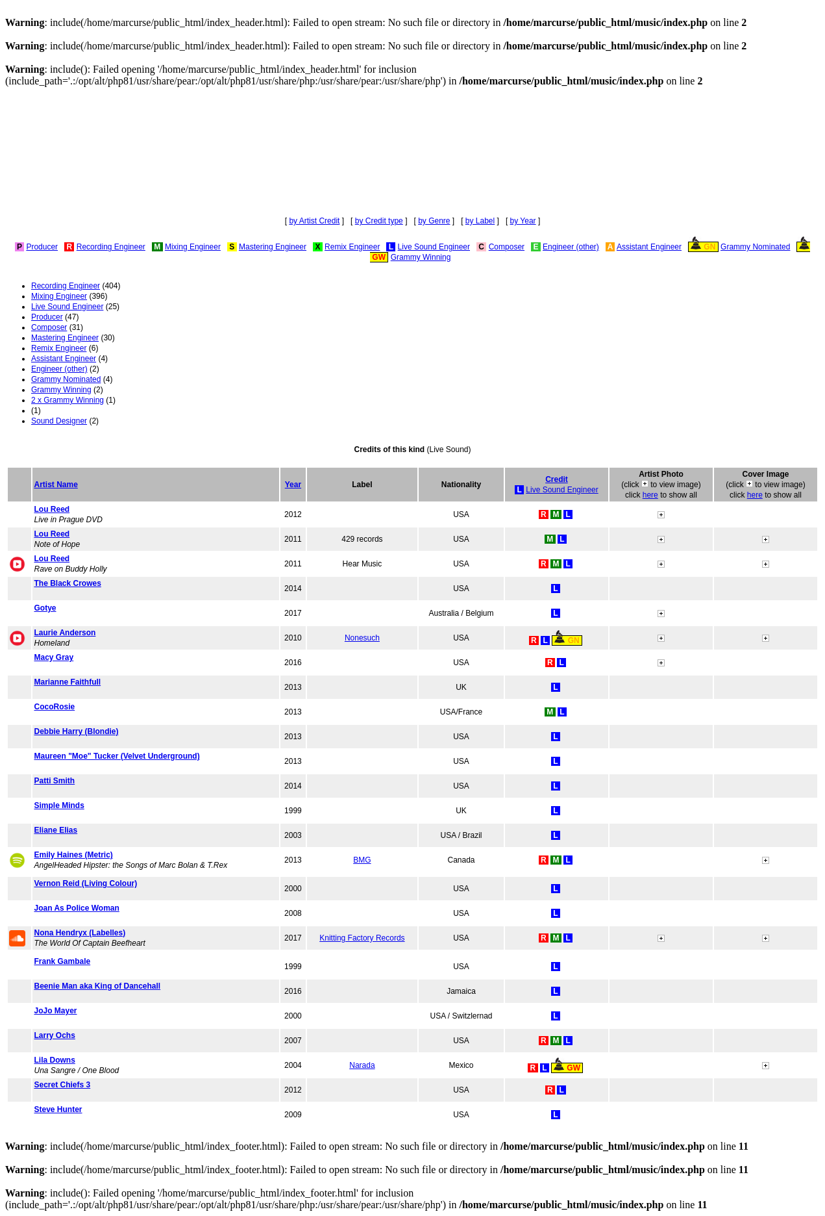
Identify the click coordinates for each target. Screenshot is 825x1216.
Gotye (45, 608)
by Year (523, 220)
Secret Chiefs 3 (62, 1084)
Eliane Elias (55, 830)
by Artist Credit (314, 220)
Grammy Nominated (755, 246)
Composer (506, 246)
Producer (42, 246)
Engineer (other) (571, 246)
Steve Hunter (58, 1109)
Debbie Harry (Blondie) (76, 731)
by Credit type (379, 220)
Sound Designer (59, 420)
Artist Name (55, 484)
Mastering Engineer (272, 246)
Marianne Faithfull (67, 682)
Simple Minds (59, 805)
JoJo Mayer (55, 1010)
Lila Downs (54, 1060)
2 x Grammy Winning (67, 400)
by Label (480, 220)
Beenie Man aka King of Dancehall (97, 986)
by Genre (434, 220)
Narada (362, 1065)
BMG (362, 860)
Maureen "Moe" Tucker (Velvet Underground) (116, 756)
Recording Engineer (111, 246)
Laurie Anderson (64, 632)
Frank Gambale (62, 961)
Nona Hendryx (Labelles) (79, 932)
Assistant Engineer (649, 246)
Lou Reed (51, 509)
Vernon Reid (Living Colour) (85, 883)
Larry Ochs (54, 1035)
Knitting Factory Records (361, 938)
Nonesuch (362, 637)
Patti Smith (54, 780)
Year (293, 484)
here (650, 495)
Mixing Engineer (193, 246)
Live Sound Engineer (434, 246)
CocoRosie (54, 706)
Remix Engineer (352, 246)
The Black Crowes (67, 583)
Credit (556, 479)
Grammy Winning (421, 257)
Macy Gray (53, 657)
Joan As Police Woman (76, 908)
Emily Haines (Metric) (73, 854)
